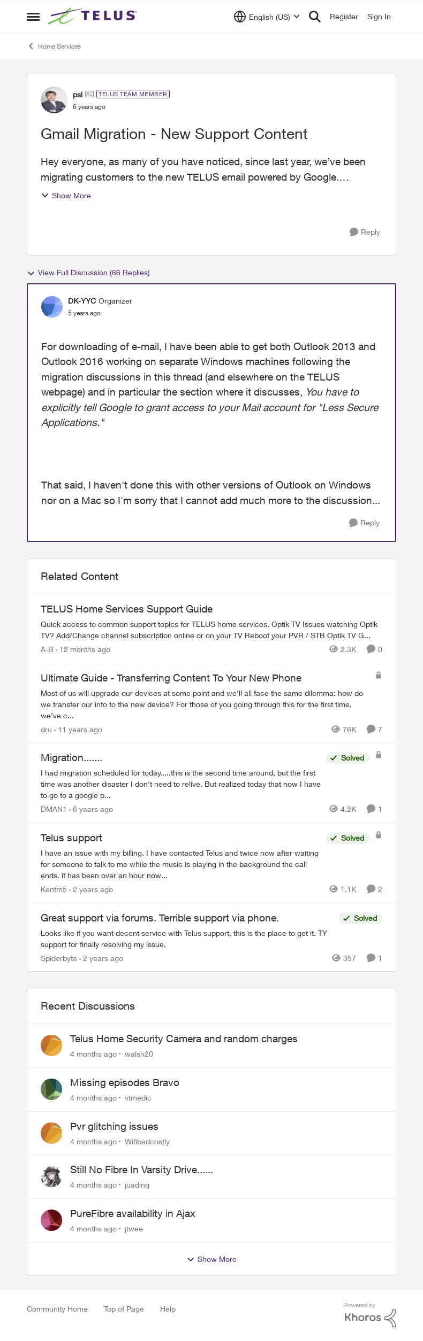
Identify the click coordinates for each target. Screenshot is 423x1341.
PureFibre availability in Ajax (132, 1213)
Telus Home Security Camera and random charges (184, 1038)
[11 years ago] (78, 728)
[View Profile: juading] (51, 1176)
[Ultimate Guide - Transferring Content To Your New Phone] (205, 703)
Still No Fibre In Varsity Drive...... (141, 1169)
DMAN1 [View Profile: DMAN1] (54, 808)
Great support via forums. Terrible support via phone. (160, 918)
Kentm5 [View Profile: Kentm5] (54, 889)
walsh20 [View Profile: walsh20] (139, 1053)
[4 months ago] (93, 1053)
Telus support (71, 837)
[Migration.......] (181, 784)
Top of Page (124, 1308)
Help (168, 1308)
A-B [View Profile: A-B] (47, 649)
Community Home (57, 1308)
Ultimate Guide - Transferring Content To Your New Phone (171, 678)
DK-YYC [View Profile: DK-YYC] (82, 300)
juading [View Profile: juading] (137, 1184)
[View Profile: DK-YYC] (52, 306)
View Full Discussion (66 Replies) (88, 272)
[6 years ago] (91, 809)
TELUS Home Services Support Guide (127, 609)
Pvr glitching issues (114, 1126)
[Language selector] (267, 16)
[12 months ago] (83, 649)
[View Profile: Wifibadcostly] (51, 1133)
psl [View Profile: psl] (77, 94)
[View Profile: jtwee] (51, 1220)
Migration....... (71, 757)
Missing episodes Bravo (124, 1082)
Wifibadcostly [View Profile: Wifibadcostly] (147, 1140)
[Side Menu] (33, 17)
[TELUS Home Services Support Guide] (211, 629)
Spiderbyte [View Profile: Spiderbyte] (59, 957)
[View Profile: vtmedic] (51, 1089)
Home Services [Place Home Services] (54, 46)
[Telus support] (181, 864)
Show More (66, 195)
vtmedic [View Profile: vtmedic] (138, 1097)
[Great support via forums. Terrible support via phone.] (187, 938)
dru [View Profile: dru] (46, 728)
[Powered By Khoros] (370, 1315)
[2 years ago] (91, 889)
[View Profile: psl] (54, 100)
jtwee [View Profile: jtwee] (134, 1228)
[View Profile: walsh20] (51, 1045)
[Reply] (365, 232)
